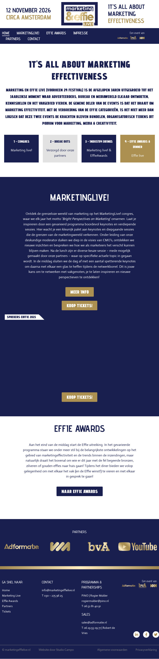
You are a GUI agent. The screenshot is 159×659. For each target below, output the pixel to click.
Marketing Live (11, 595)
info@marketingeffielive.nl (58, 590)
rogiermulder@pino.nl (95, 601)
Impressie (80, 33)
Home (6, 33)
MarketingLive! (28, 33)
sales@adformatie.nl (94, 622)
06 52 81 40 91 (92, 606)
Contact (34, 39)
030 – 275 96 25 (53, 595)
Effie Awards (56, 33)
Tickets (6, 611)
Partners (13, 39)
